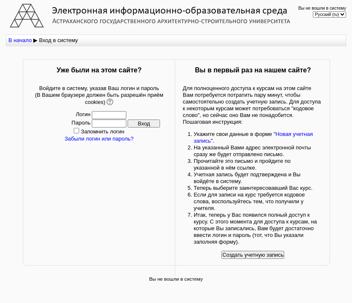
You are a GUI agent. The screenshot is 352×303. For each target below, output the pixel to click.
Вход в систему (58, 40)
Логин (83, 114)
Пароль (81, 123)
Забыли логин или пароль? (98, 139)
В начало (20, 40)
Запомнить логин (102, 131)
